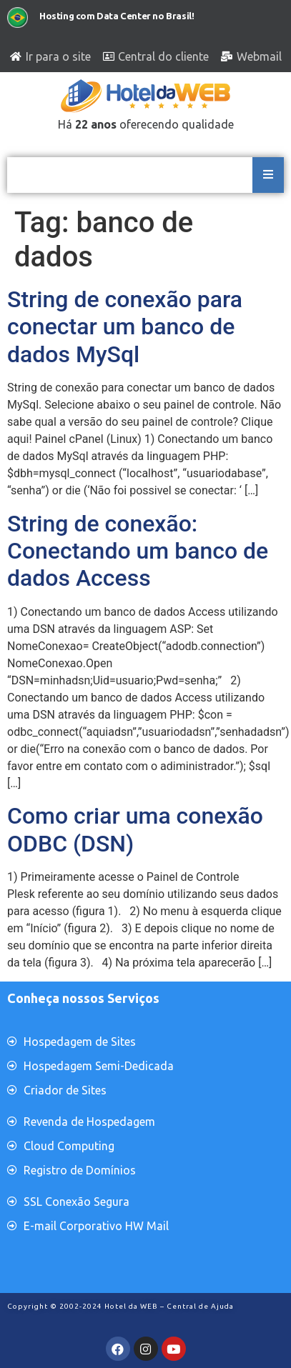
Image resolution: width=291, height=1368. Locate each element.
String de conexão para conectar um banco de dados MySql (124, 327)
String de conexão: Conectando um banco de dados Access (137, 551)
